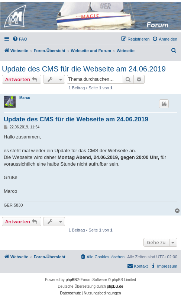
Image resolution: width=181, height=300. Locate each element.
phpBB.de (115, 286)
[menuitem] (19, 39)
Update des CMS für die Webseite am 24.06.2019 (84, 69)
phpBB (71, 280)
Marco (24, 98)
